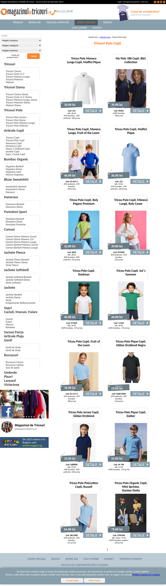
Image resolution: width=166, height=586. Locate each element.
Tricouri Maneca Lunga (18, 76)
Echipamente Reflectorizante (21, 302)
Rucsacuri (11, 355)
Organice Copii (13, 171)
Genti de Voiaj (13, 350)
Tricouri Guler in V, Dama (19, 97)
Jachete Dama (13, 297)
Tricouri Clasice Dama (17, 94)
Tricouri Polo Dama (16, 120)
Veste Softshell (13, 282)
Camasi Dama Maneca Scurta (21, 236)
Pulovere (10, 192)
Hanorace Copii (14, 143)
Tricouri (9, 64)
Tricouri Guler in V (15, 73)
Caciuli (9, 319)
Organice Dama (14, 169)
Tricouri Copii (12, 137)
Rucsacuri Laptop (15, 364)
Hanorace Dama (14, 206)
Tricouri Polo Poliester (17, 125)
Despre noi (71, 558)
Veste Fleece (12, 265)
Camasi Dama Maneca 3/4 (20, 239)
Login (120, 2)
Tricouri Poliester (14, 79)
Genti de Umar (13, 347)
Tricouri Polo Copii (15, 140)
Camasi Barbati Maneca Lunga (22, 247)
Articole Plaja (14, 336)
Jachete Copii (12, 151)
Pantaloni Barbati (15, 218)
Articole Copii (14, 130)
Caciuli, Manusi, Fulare (20, 312)
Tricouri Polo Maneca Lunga (20, 122)
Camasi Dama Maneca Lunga (21, 241)
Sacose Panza (14, 332)
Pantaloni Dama (14, 221)
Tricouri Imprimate (57, 22)
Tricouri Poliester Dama (18, 102)
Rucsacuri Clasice (15, 362)
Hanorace (11, 197)
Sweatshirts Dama (15, 189)
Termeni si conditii (130, 558)
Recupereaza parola (131, 2)
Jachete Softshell (16, 270)
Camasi (9, 229)
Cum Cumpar (79, 27)
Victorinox (11, 384)
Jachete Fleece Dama (17, 262)
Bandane (10, 327)
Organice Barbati (15, 166)
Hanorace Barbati (15, 204)
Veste (8, 300)
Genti (8, 340)
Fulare (9, 321)
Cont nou (144, 2)
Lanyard (10, 380)
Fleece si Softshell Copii (18, 148)
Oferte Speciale (86, 22)
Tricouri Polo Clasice (16, 117)
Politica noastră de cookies (146, 574)
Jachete (9, 287)
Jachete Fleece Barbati (17, 259)
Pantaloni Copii (13, 146)
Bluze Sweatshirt (16, 179)
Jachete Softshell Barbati (18, 277)
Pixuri (8, 376)
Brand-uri (35, 22)
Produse (18, 22)
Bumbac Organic (16, 159)
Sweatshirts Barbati (16, 186)
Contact (97, 27)
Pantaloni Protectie (16, 224)
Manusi (9, 324)
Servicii (107, 22)
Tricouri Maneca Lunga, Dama (21, 99)
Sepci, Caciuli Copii (15, 154)
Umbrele (10, 372)
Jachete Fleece (14, 252)
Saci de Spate (12, 367)
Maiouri (10, 82)
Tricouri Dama (14, 87)
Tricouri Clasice (13, 71)
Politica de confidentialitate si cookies (84, 564)
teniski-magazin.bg (32, 445)
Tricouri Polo (13, 110)
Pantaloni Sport (15, 212)
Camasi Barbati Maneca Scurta (22, 244)
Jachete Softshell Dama (18, 279)
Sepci (8, 308)
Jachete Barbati (14, 294)
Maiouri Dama (13, 105)
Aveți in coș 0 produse (141, 14)
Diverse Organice (15, 174)
